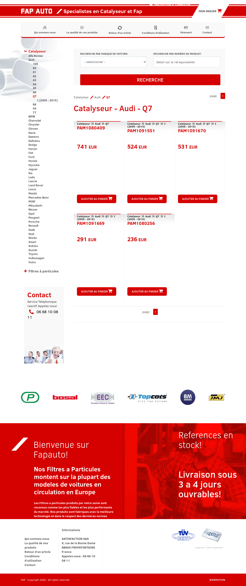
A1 (34, 72)
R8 (34, 104)
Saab (31, 230)
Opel (31, 214)
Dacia (31, 133)
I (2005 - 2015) (47, 100)
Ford (31, 157)
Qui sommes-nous (45, 30)
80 (34, 68)
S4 (34, 108)
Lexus (32, 189)
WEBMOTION (217, 579)
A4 (34, 84)
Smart (32, 242)
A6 (34, 92)
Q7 (35, 96)
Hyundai (33, 165)
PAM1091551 (141, 130)
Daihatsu (34, 141)
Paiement (186, 30)
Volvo (32, 262)
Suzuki (32, 250)
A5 (34, 88)
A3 (34, 80)
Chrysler (33, 124)
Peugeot (34, 217)
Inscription (162, 4)
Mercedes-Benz (38, 197)
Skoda (32, 238)
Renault (33, 226)
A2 (34, 76)
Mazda (32, 193)
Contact (207, 30)
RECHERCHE (150, 79)
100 (35, 64)
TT (34, 112)
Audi (31, 60)
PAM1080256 (141, 222)
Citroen (33, 129)
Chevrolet (34, 120)
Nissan (32, 209)
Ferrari (32, 149)
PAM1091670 (192, 130)
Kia (30, 173)
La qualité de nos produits (82, 30)
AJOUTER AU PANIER (96, 199)
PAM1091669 (91, 222)
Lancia (32, 181)
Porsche (33, 222)
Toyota (33, 254)
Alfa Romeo (35, 56)
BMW (31, 116)
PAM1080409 (91, 127)
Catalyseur (37, 51)
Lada (31, 177)
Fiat (30, 153)
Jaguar (32, 169)
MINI (31, 201)
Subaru (33, 246)
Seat (31, 234)
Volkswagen (36, 258)
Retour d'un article (120, 30)
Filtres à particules (43, 271)
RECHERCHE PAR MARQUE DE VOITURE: (104, 53)
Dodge (32, 145)
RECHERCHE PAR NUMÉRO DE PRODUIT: (177, 53)
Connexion (182, 4)
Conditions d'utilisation (155, 30)
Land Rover (35, 185)
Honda (32, 161)
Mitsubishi (35, 205)
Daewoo (33, 137)
